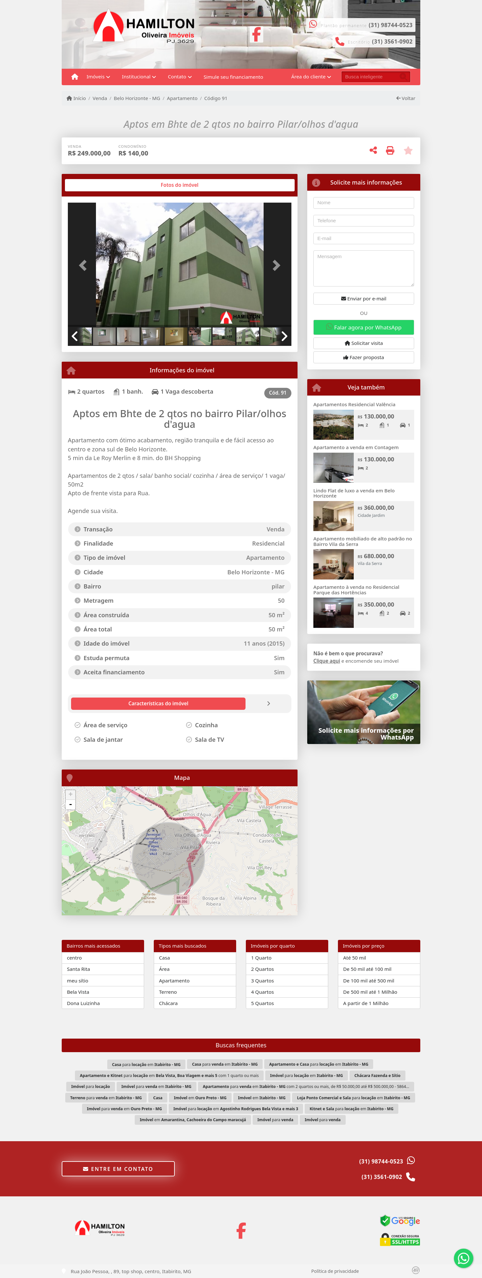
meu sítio (77, 980)
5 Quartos (262, 1003)
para (90, 1086)
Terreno (168, 992)
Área (164, 969)
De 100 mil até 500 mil (368, 980)
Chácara (168, 1003)
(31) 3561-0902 (392, 41)
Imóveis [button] (96, 76)
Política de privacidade (335, 1271)
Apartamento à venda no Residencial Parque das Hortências (356, 590)
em (200, 1098)
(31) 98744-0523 (391, 25)
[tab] (88, 185)
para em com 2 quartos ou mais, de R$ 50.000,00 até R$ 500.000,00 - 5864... (306, 1086)
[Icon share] (256, 33)
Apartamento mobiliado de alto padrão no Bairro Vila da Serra (362, 541)
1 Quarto (261, 957)
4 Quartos (262, 992)
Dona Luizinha (83, 1003)
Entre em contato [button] (118, 1168)
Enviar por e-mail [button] (363, 298)
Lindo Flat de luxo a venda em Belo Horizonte (354, 493)
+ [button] (70, 795)
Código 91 (215, 98)
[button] (84, 265)
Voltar (405, 98)
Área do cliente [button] (308, 76)
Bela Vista (78, 992)
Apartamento (182, 98)
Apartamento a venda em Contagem (356, 447)
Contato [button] (177, 76)
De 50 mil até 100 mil (367, 969)
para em (146, 1064)
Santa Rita (78, 969)
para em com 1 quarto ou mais (169, 1075)
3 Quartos (262, 980)
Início (76, 98)
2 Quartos (262, 969)
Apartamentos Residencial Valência (354, 404)
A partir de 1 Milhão (366, 1003)
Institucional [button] (136, 76)
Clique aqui (326, 661)
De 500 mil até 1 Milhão (370, 992)
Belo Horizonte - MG (137, 98)
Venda (100, 98)
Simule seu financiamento (233, 77)
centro (74, 957)
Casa (164, 957)
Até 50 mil (354, 957)
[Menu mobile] (74, 77)
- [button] (70, 805)
